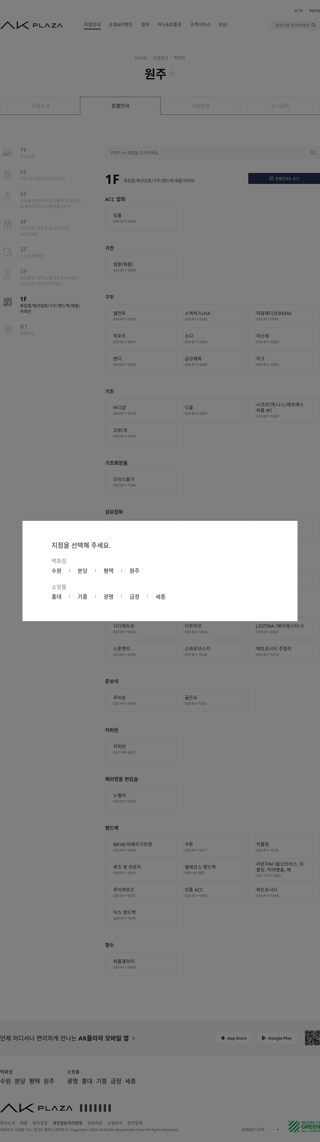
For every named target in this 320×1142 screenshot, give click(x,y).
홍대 (57, 596)
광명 (109, 596)
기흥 (83, 596)
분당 (83, 570)
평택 (109, 570)
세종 (161, 596)
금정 (135, 596)
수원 (57, 570)
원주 (135, 570)
